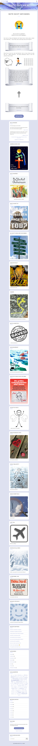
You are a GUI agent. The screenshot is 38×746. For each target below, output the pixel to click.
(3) (12, 702)
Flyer (12, 681)
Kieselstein (20, 685)
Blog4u (21, 743)
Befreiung (25, 675)
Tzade (26, 692)
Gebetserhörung (19, 681)
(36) (12, 704)
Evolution (24, 680)
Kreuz (23, 685)
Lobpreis (15, 687)
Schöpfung (22, 689)
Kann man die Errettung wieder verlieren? (16, 639)
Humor (15, 684)
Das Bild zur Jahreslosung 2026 (15, 635)
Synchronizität (12, 692)
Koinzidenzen (12, 658)
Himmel (27, 683)
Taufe (15, 692)
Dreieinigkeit (16, 677)
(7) (12, 708)
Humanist (13, 684)
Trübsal (22, 692)
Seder (25, 689)
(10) (12, 706)
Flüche (26, 680)
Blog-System (21, 676)
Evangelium (21, 680)
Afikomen (16, 675)
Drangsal (12, 677)
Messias (13, 688)
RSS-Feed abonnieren (19, 728)
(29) (12, 710)
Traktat (19, 692)
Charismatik (26, 676)
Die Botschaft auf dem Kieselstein (15, 637)
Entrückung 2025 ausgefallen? (15, 641)
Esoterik (25, 679)
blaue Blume (18, 676)
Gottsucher (3, 1)
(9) (12, 717)
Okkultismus (21, 688)
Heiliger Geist (16, 683)
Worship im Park (12, 667)
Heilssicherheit (21, 683)
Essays (11, 654)
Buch (24, 676)
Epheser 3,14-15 (25, 135)
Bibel (15, 676)
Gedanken (11, 656)
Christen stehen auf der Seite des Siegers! (16, 633)
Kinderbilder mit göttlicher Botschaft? (16, 631)
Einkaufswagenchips (21, 677)
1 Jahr (11, 675)
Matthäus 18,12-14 (19, 83)
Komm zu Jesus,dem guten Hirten (19, 116)
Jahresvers (23, 684)
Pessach (13, 689)
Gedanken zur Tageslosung (19, 139)
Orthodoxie (25, 688)
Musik (16, 688)
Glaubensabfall (11, 683)
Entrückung (16, 679)
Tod (16, 692)
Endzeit (26, 677)
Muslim (18, 688)
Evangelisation (15, 680)
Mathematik (25, 687)
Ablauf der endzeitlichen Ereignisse (15, 629)
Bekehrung (13, 676)
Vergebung (12, 693)
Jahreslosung (20, 684)
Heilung (24, 683)
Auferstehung (19, 675)
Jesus (26, 684)
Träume (11, 665)
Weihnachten (19, 693)
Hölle (11, 684)
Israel (17, 684)
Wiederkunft (24, 693)
